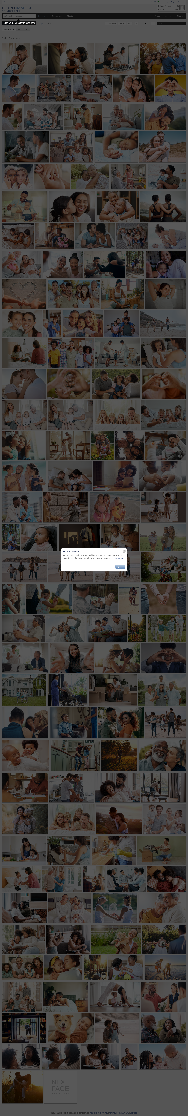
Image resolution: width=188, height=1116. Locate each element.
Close (120, 567)
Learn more (118, 558)
